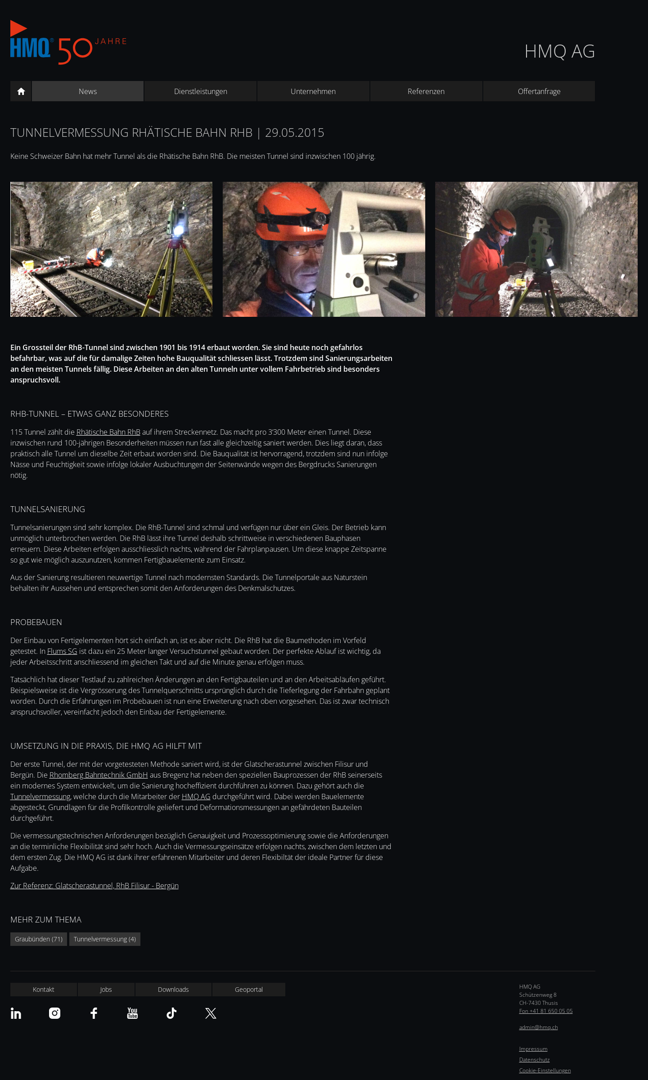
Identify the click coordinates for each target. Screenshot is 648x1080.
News (88, 91)
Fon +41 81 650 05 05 (546, 1011)
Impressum (533, 1049)
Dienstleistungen (200, 91)
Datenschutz (534, 1059)
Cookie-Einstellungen (545, 1070)
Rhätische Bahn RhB (108, 432)
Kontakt (43, 989)
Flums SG (62, 651)
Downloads (173, 989)
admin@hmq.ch (538, 1027)
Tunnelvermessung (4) (105, 939)
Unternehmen (313, 91)
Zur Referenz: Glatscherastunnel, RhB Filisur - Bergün (94, 886)
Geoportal (249, 989)
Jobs (106, 989)
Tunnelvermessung (40, 796)
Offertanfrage (539, 91)
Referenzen (426, 91)
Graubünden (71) (39, 939)
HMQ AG (559, 50)
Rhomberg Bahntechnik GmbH (99, 775)
